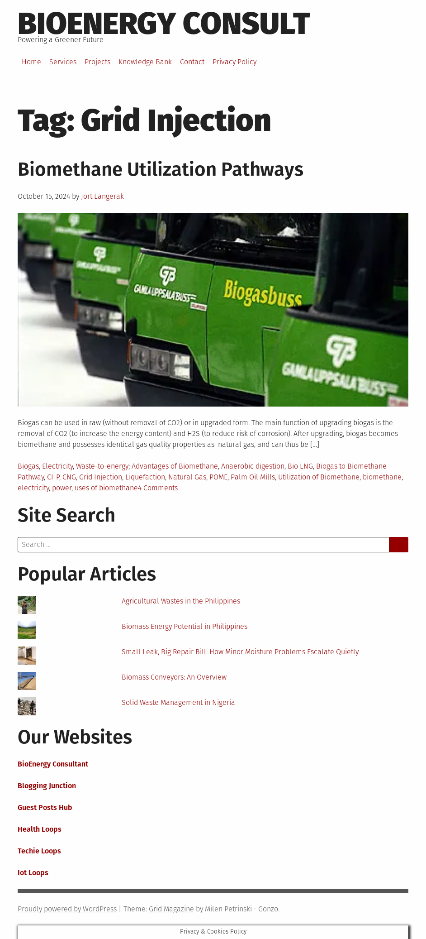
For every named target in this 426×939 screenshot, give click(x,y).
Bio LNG (300, 466)
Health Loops (40, 829)
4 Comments (158, 488)
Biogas (28, 466)
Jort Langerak (102, 196)
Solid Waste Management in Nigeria (178, 702)
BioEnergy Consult (164, 23)
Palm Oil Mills (253, 477)
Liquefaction (145, 477)
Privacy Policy (234, 61)
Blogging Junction (47, 785)
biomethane (382, 477)
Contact (192, 61)
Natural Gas (187, 477)
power (61, 488)
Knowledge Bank (145, 61)
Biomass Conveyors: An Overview (174, 677)
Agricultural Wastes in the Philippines (181, 601)
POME (218, 477)
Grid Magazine (171, 909)
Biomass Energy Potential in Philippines (184, 626)
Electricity (57, 466)
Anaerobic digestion (252, 466)
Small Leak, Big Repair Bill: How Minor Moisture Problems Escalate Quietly (240, 651)
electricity (33, 488)
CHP (53, 477)
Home (31, 61)
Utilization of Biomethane (319, 477)
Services (62, 61)
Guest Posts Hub (45, 807)
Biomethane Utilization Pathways (160, 169)
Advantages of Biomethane (175, 466)
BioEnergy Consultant (53, 764)
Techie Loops (39, 851)
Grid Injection (100, 477)
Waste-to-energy (102, 466)
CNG (69, 477)
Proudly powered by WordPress (67, 909)
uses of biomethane (106, 488)
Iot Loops (33, 872)
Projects (97, 61)
